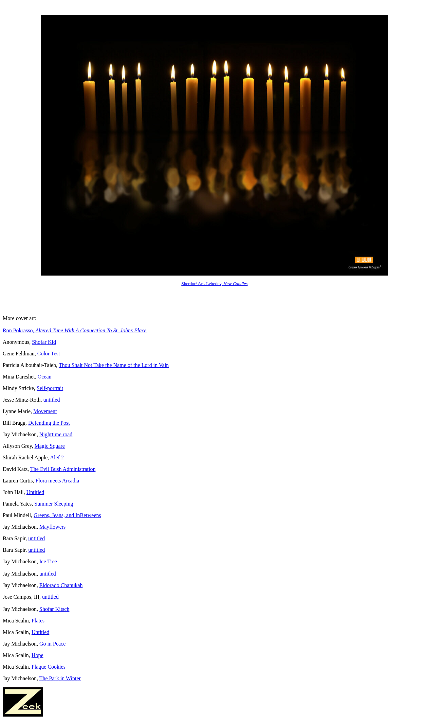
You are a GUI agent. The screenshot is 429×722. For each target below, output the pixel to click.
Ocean (45, 377)
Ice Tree (48, 561)
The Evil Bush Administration (62, 469)
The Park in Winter (60, 678)
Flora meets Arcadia (57, 480)
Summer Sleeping (53, 504)
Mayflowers (52, 527)
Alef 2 (57, 457)
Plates (38, 620)
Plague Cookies (49, 667)
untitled (51, 400)
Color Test (48, 353)
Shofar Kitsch (54, 609)
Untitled (35, 492)
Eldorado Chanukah (61, 585)
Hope (37, 655)
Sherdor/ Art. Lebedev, (214, 283)
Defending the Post (49, 423)
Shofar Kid (44, 342)
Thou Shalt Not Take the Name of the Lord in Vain (114, 365)
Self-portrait (50, 388)
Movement (45, 411)
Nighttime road (55, 434)
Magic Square (50, 446)
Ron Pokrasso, (75, 330)
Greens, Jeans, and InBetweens (67, 515)
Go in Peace (52, 644)
